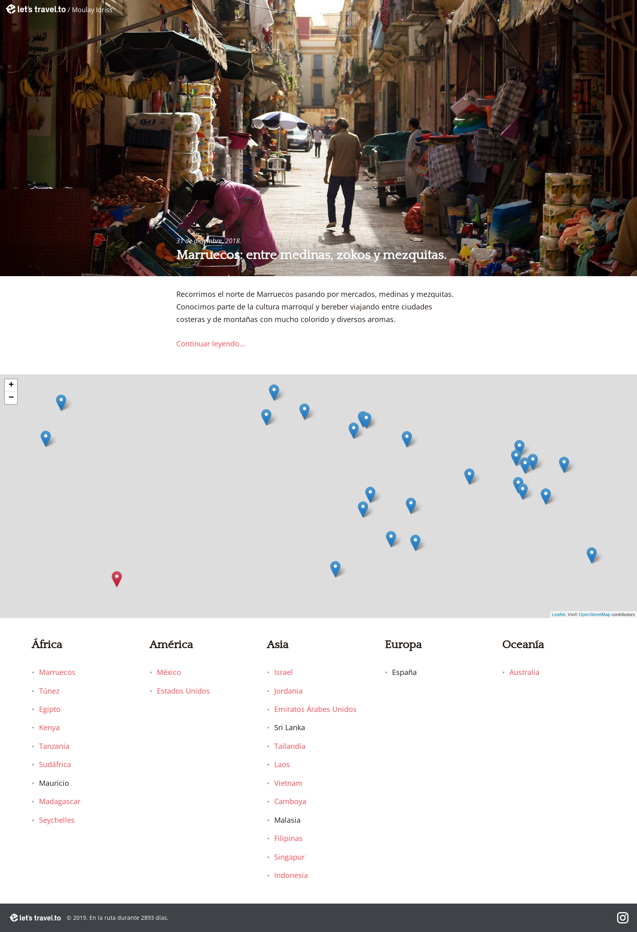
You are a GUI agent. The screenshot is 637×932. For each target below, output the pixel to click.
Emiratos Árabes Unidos (315, 709)
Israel (283, 672)
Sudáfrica (55, 764)
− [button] (11, 398)
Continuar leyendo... (210, 343)
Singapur (289, 857)
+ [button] (11, 385)
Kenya (49, 727)
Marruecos (57, 672)
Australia (524, 672)
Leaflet (559, 614)
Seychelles (57, 820)
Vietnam (288, 783)
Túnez (49, 691)
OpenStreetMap (595, 614)
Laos (282, 764)
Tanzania (54, 746)
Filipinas (288, 838)
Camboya (290, 801)
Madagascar (59, 801)
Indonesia (291, 875)
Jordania (288, 691)
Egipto (50, 709)
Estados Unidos (183, 691)
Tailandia (290, 746)
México (169, 672)
